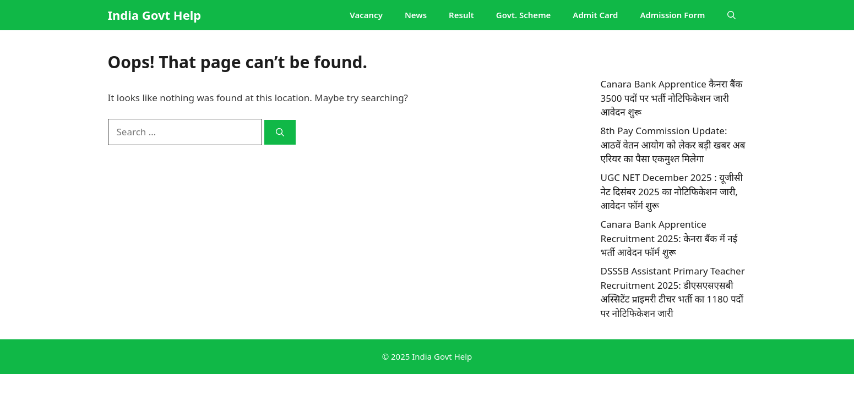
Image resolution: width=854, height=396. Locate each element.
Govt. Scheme (523, 14)
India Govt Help (155, 15)
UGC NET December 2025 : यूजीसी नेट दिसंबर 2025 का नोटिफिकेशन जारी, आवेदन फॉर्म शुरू (672, 191)
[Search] (280, 132)
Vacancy (366, 14)
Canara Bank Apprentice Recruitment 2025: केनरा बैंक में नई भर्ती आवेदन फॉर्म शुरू (669, 238)
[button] (731, 15)
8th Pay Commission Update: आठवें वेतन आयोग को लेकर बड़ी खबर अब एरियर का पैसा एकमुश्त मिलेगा (673, 144)
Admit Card (595, 14)
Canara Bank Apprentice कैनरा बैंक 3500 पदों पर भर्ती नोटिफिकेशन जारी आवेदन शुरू (672, 98)
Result (461, 14)
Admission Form (672, 14)
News (416, 14)
